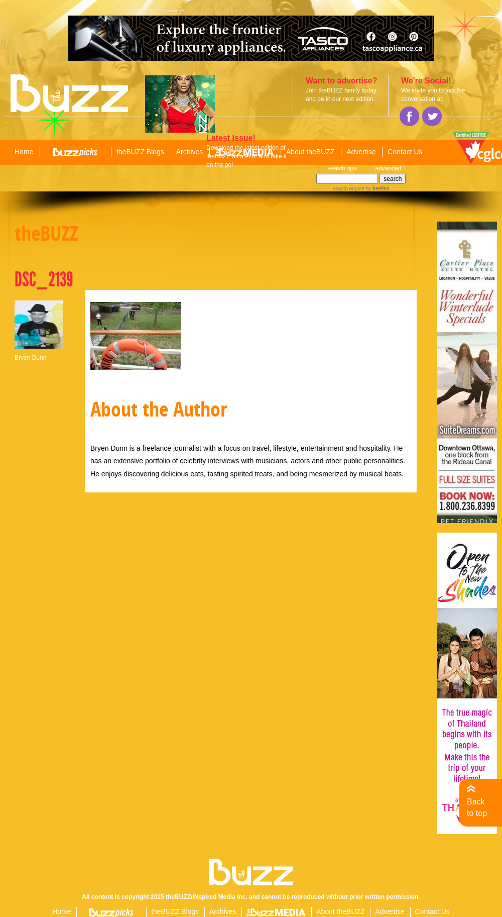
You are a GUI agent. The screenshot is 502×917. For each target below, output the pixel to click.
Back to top (477, 807)
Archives (189, 152)
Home (24, 152)
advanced (388, 168)
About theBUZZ (310, 152)
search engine (348, 188)
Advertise (360, 152)
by (376, 188)
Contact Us (405, 152)
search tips (341, 168)
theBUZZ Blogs (140, 152)
